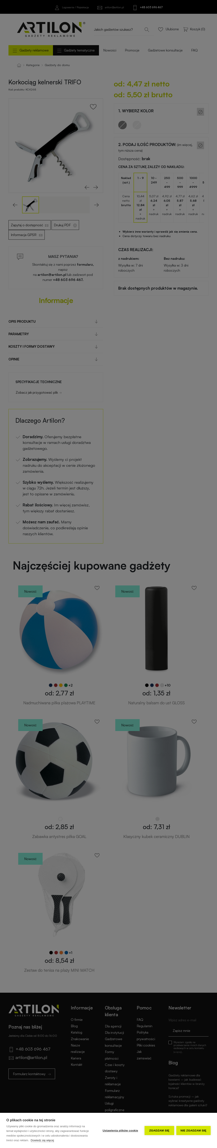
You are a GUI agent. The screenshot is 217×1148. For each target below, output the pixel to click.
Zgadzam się (159, 1130)
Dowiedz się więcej (42, 1140)
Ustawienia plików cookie (120, 1130)
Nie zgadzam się (193, 1130)
